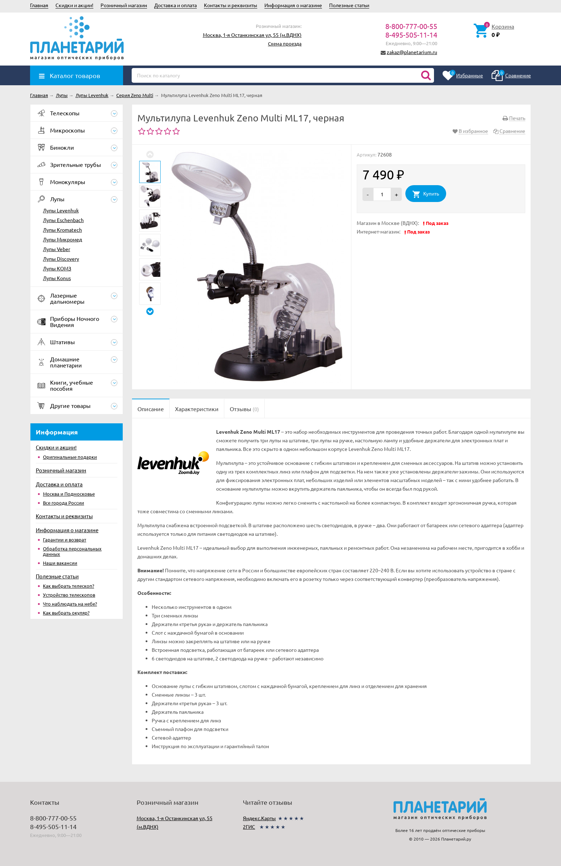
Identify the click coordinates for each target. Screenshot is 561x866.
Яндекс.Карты (259, 818)
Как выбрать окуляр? (66, 613)
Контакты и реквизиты (230, 5)
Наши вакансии (60, 563)
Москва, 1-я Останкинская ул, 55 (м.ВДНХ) (252, 35)
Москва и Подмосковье (69, 494)
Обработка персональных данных (72, 551)
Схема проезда (285, 43)
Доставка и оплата (175, 5)
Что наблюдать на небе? (70, 604)
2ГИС (249, 826)
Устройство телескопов (69, 595)
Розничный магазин (124, 5)
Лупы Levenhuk (61, 210)
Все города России (63, 503)
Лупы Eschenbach (63, 220)
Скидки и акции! (74, 5)
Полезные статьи (349, 5)
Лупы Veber (56, 249)
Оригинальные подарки (70, 457)
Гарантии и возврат (64, 540)
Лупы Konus (57, 278)
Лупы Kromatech (62, 229)
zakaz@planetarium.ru (412, 52)
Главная (39, 5)
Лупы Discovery (61, 258)
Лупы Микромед (62, 239)
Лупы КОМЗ (57, 268)
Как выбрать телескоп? (68, 586)
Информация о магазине (293, 5)
